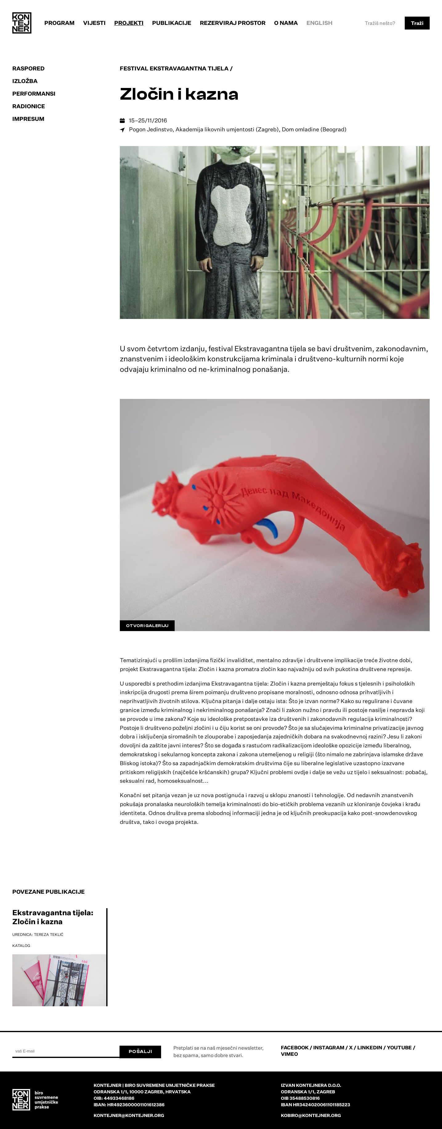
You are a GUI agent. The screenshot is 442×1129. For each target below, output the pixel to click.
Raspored (28, 68)
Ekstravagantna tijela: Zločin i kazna (52, 917)
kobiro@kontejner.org (311, 1115)
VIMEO (289, 1054)
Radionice (28, 106)
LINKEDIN (369, 1047)
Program (59, 22)
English (319, 22)
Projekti (129, 22)
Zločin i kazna (179, 94)
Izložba (25, 81)
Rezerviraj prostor (233, 22)
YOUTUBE (399, 1047)
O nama (286, 22)
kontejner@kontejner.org (129, 1115)
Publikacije (171, 22)
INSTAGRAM (328, 1047)
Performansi (33, 93)
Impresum (28, 118)
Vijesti (94, 22)
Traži (417, 23)
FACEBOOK (295, 1047)
